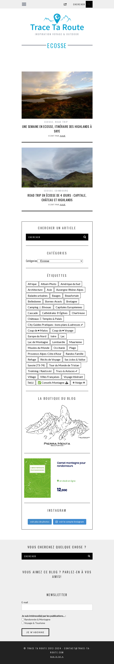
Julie (63, 135)
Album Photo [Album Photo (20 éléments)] (48, 283)
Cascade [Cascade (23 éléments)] (33, 313)
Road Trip (61, 121)
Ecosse (48, 121)
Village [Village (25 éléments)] (32, 376)
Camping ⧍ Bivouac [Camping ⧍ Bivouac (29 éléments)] (39, 307)
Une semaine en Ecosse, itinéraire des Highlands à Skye (57, 128)
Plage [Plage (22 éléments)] (72, 347)
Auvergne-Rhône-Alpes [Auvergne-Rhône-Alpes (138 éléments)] (69, 289)
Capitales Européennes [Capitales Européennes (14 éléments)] (69, 307)
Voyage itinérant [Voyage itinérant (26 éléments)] (73, 376)
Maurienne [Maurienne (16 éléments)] (75, 342)
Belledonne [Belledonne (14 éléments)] (34, 301)
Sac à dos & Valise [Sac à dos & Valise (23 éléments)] (75, 359)
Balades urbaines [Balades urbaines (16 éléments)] (38, 295)
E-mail (25, 602)
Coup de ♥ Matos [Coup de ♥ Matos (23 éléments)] (38, 330)
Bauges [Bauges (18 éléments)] (56, 295)
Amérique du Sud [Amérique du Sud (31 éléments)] (70, 283)
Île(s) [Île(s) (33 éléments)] (31, 382)
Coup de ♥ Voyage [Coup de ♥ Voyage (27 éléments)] (62, 330)
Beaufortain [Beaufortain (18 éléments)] (72, 295)
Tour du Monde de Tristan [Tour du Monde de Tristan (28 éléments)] (64, 365)
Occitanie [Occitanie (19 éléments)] (59, 347)
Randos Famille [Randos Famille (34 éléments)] (74, 353)
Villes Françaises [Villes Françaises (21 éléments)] (49, 376)
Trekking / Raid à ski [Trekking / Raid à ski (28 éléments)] (40, 371)
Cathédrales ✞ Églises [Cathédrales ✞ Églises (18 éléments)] (55, 313)
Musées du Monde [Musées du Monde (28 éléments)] (38, 347)
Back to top (57, 657)
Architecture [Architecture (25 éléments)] (35, 289)
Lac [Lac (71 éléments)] (63, 336)
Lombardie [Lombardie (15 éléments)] (58, 342)
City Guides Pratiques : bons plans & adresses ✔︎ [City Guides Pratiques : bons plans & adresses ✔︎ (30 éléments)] (55, 324)
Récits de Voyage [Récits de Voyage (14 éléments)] (50, 359)
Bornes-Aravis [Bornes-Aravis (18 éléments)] (53, 301)
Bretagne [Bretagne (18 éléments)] (71, 301)
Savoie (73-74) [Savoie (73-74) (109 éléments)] (36, 365)
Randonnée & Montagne (37, 619)
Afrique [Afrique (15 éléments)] (32, 283)
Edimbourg (61, 190)
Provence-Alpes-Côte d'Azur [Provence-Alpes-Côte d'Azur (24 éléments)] (44, 353)
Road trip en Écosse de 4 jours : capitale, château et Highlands (57, 197)
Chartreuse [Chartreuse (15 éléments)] (78, 313)
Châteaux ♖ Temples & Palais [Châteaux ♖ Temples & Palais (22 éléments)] (45, 318)
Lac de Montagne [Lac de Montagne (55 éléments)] (38, 342)
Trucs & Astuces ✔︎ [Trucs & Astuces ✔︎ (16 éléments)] (66, 371)
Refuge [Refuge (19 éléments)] (32, 359)
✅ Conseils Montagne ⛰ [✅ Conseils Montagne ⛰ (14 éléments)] (53, 382)
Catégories (31, 261)
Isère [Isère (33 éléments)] (53, 336)
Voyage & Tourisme (34, 623)
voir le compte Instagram (69, 521)
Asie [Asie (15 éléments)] (49, 289)
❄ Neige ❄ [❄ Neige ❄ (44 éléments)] (78, 382)
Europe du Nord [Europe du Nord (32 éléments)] (37, 336)
